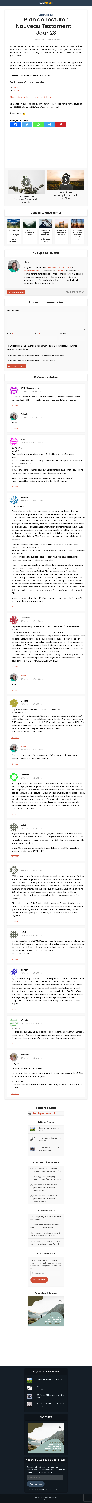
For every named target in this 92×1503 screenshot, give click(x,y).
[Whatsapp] (38, 124)
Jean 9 (16, 90)
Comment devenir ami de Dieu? (62, 232)
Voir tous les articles (16, 292)
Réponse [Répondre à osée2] (15, 857)
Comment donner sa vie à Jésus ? (50, 1379)
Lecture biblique (46, 14)
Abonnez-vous (39, 1280)
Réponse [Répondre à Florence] (15, 607)
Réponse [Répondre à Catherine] (15, 667)
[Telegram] (49, 124)
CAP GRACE (60, 270)
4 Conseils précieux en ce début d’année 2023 (77, 234)
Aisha (23, 675)
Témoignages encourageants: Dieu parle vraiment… (13, 235)
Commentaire (13, 310)
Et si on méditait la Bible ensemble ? (29, 233)
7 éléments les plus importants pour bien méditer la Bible (45, 235)
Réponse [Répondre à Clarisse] (15, 737)
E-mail (36, 333)
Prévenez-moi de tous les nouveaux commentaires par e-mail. (36, 355)
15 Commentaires (53, 40)
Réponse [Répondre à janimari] (15, 1009)
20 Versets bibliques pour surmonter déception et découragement (45, 1187)
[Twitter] (27, 124)
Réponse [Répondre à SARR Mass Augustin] (15, 406)
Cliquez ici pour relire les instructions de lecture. (31, 97)
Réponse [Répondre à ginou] (15, 487)
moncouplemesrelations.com (58, 267)
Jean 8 (16, 87)
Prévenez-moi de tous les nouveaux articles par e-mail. (33, 360)
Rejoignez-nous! (46, 1107)
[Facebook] (15, 124)
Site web (62, 333)
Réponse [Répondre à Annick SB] (15, 1093)
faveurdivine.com (32, 270)
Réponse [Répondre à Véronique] (15, 1044)
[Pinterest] (60, 124)
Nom (10, 333)
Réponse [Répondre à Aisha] (15, 690)
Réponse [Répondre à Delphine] (15, 814)
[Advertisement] (46, 147)
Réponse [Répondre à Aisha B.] (15, 428)
